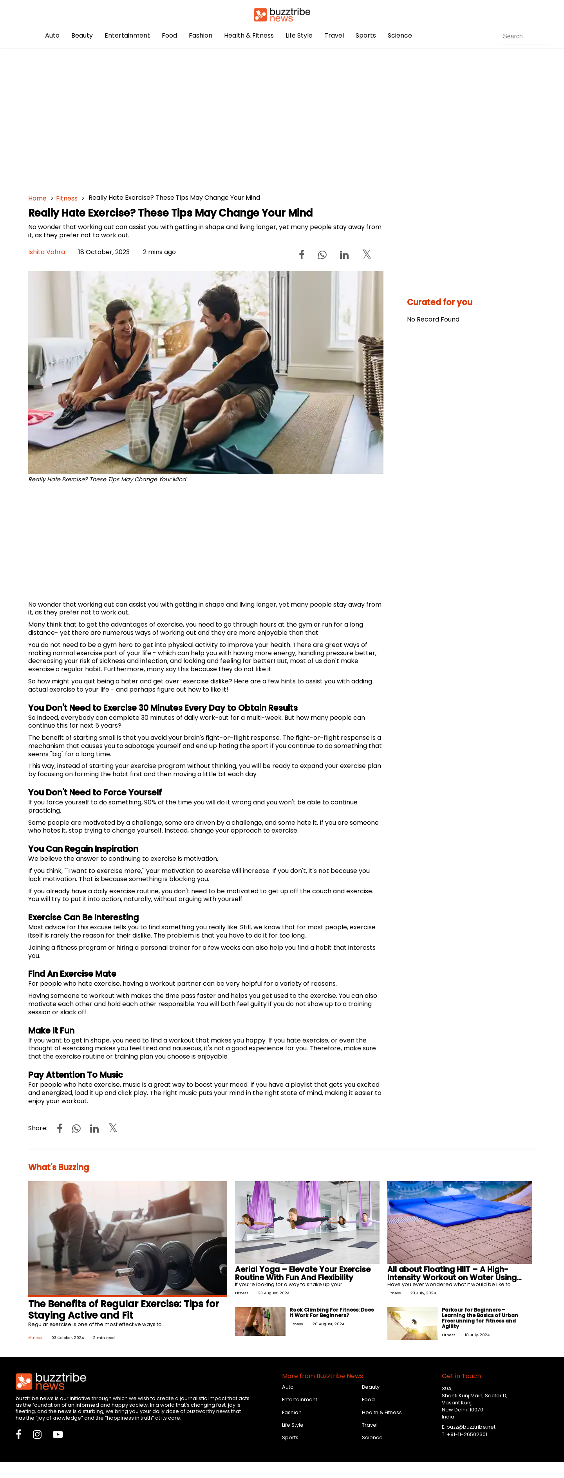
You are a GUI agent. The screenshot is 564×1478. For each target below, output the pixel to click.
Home (37, 198)
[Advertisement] (263, 117)
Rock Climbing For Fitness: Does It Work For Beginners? (331, 1312)
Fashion (200, 35)
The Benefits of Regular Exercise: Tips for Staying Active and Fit (123, 1309)
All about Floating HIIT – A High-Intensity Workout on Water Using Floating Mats (452, 1277)
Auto (52, 35)
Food (169, 35)
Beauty (82, 35)
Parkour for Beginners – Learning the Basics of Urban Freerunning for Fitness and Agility (480, 1318)
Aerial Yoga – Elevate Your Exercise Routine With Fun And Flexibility (303, 1273)
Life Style (299, 35)
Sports (366, 35)
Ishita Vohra (46, 252)
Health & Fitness (249, 35)
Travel (334, 35)
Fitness (67, 198)
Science (400, 35)
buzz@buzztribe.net (470, 1427)
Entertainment (127, 35)
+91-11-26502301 (467, 1434)
